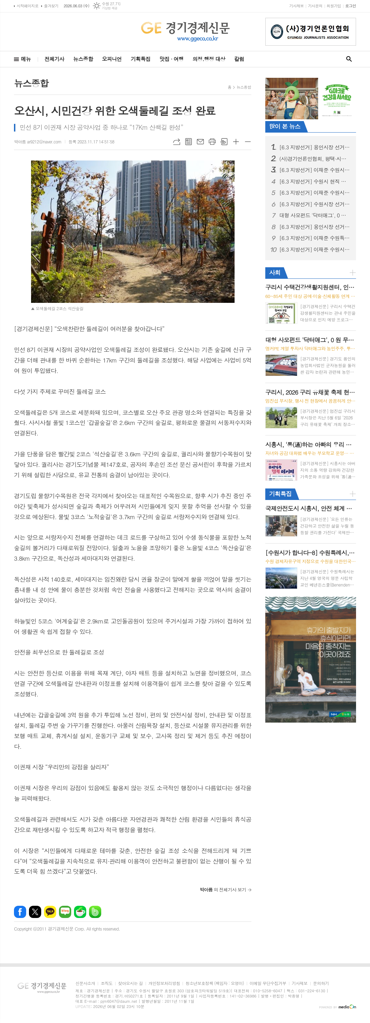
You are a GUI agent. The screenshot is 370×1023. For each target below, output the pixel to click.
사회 (274, 272)
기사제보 (296, 5)
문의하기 (321, 983)
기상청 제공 (110, 8)
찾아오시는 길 (130, 983)
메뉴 (26, 58)
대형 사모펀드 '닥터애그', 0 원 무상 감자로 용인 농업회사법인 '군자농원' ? (314, 215)
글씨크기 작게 (247, 141)
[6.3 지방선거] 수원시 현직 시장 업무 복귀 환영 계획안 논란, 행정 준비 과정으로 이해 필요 (314, 181)
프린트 (212, 141)
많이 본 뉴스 (284, 126)
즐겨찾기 (51, 5)
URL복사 (176, 141)
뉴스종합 (83, 58)
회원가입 (334, 5)
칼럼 (239, 58)
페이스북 (20, 912)
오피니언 (111, 58)
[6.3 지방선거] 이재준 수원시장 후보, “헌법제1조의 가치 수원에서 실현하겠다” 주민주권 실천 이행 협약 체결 (314, 249)
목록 (188, 141)
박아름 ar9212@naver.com (37, 141)
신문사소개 (85, 983)
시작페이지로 (27, 5)
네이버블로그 (65, 912)
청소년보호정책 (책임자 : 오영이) (214, 983)
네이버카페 (80, 912)
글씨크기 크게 (235, 141)
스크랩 (224, 141)
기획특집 (140, 58)
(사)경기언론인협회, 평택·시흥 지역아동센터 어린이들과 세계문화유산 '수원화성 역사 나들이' (314, 158)
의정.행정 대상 (209, 58)
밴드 (95, 912)
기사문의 (315, 5)
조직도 (106, 983)
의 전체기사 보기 (223, 889)
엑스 (35, 912)
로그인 (350, 5)
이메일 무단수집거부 (268, 983)
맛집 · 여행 (172, 58)
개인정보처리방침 (164, 983)
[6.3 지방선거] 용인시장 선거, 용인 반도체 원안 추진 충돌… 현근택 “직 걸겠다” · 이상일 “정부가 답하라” (314, 226)
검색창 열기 (349, 59)
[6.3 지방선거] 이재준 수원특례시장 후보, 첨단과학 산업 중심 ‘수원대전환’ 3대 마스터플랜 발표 (314, 237)
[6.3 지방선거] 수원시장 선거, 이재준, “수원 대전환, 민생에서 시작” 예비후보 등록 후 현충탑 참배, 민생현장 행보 (314, 204)
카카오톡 (50, 912)
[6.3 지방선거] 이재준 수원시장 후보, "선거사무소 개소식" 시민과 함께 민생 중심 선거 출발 (314, 169)
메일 (200, 141)
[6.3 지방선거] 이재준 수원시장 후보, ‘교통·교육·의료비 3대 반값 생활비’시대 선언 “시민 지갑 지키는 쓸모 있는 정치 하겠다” (314, 192)
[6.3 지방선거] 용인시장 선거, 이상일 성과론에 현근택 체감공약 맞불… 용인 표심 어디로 (314, 147)
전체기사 (54, 58)
